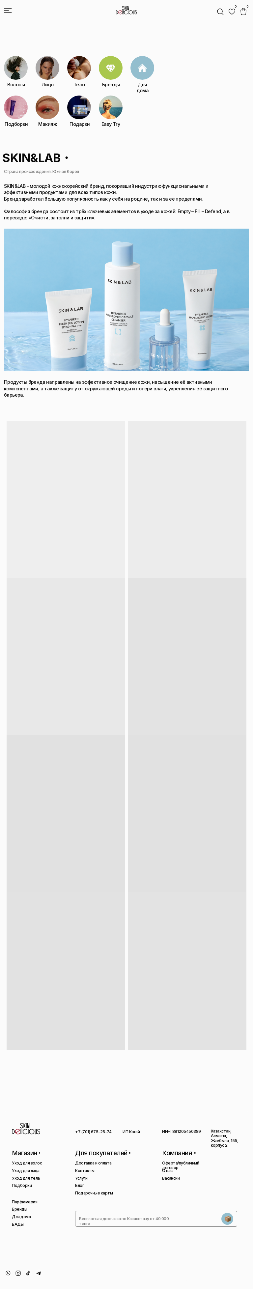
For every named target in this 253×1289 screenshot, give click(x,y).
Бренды (19, 1209)
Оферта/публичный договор (180, 1165)
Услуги (81, 1178)
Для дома (21, 1216)
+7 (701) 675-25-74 (93, 1131)
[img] (232, 11)
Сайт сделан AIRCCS (230, 1275)
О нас (167, 1170)
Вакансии (171, 1178)
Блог (79, 1185)
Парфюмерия (24, 1201)
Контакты (84, 1170)
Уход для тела (26, 1178)
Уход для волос (27, 1163)
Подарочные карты (94, 1193)
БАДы (17, 1224)
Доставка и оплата (93, 1163)
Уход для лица (26, 1170)
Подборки (22, 1185)
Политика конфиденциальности (167, 1277)
